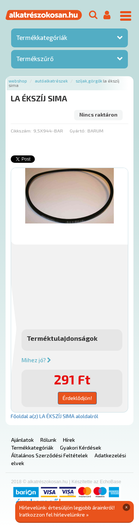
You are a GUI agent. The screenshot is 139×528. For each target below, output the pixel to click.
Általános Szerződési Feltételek (49, 455)
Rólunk (48, 440)
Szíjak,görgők (89, 80)
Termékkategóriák (41, 37)
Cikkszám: (21, 131)
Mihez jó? (36, 360)
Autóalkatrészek (51, 80)
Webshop (18, 80)
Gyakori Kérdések (80, 447)
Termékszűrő (35, 58)
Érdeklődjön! (77, 398)
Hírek (69, 440)
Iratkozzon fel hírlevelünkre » (54, 514)
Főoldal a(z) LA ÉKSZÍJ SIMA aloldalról (54, 416)
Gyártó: (78, 131)
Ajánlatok (22, 440)
